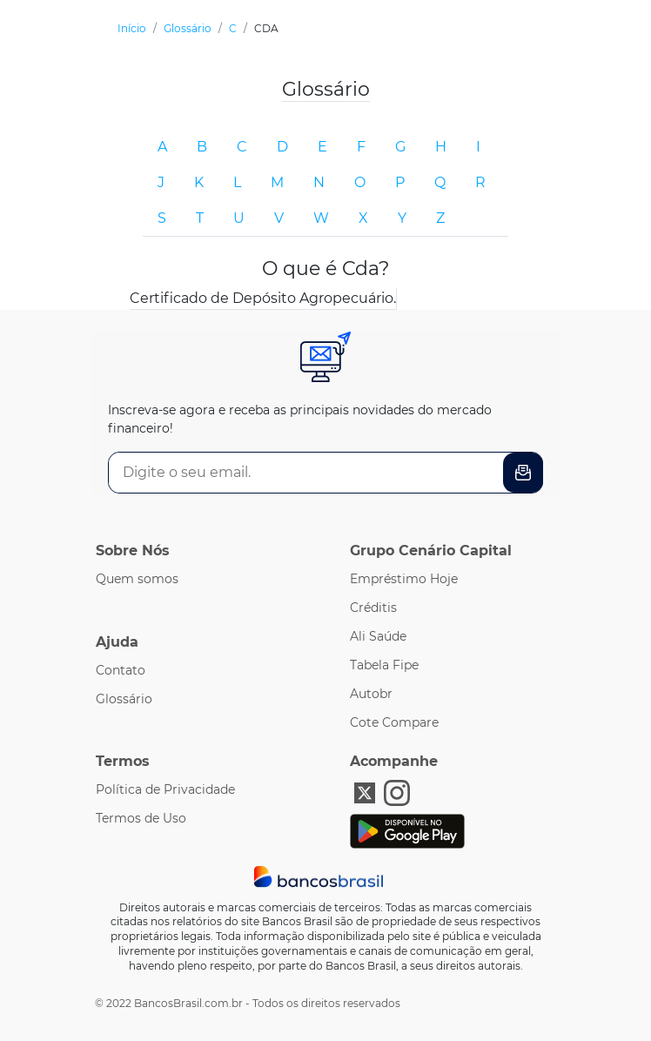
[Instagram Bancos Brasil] (396, 791)
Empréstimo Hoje (404, 579)
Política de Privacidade (165, 789)
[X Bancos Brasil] (364, 791)
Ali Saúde (378, 636)
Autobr (371, 694)
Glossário (124, 699)
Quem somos (137, 579)
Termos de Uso (141, 818)
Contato (120, 670)
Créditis (373, 607)
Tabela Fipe (384, 665)
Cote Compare (394, 722)
